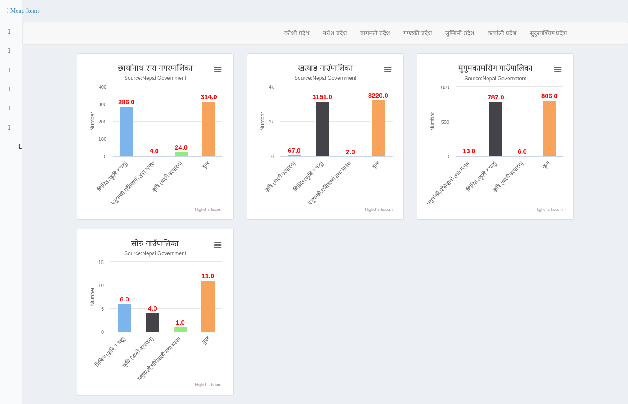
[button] (23, 11)
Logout (19, 146)
